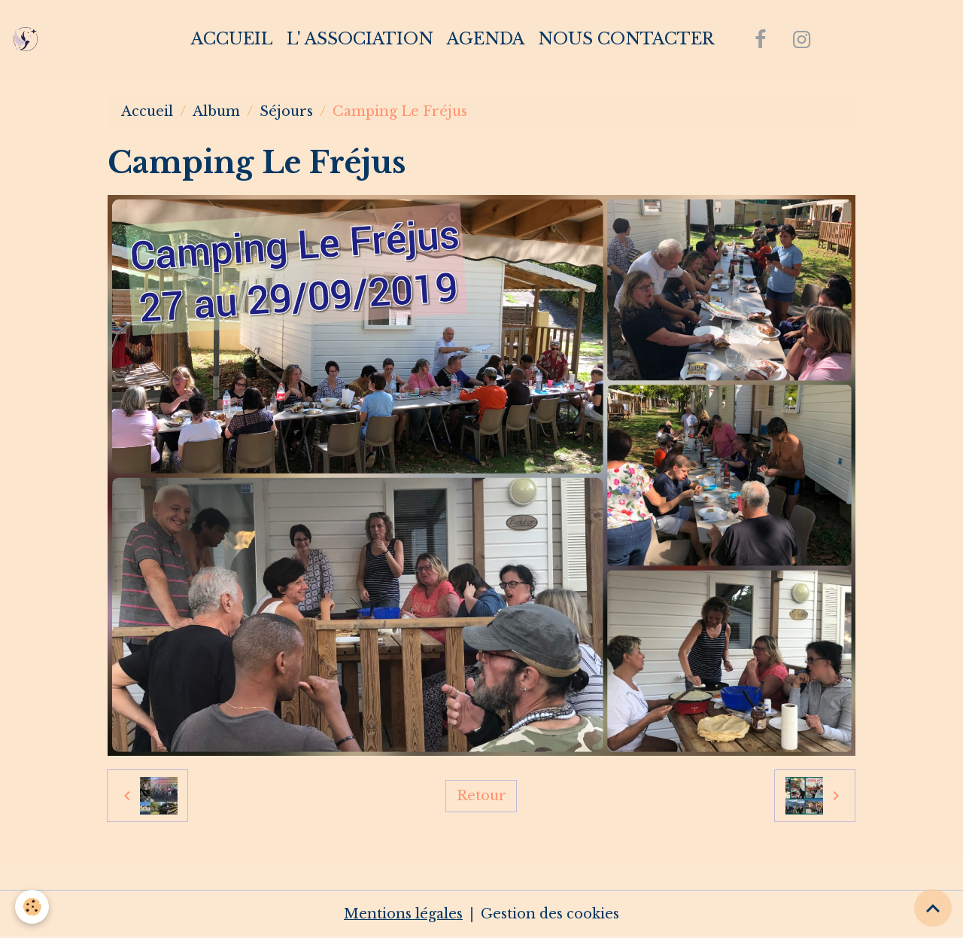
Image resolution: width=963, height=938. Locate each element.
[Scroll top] (933, 908)
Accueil (232, 39)
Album (216, 111)
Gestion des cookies (550, 914)
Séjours (286, 111)
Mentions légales (403, 914)
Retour (481, 795)
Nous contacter (626, 39)
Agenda (485, 39)
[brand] (29, 39)
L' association (360, 39)
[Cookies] (32, 907)
